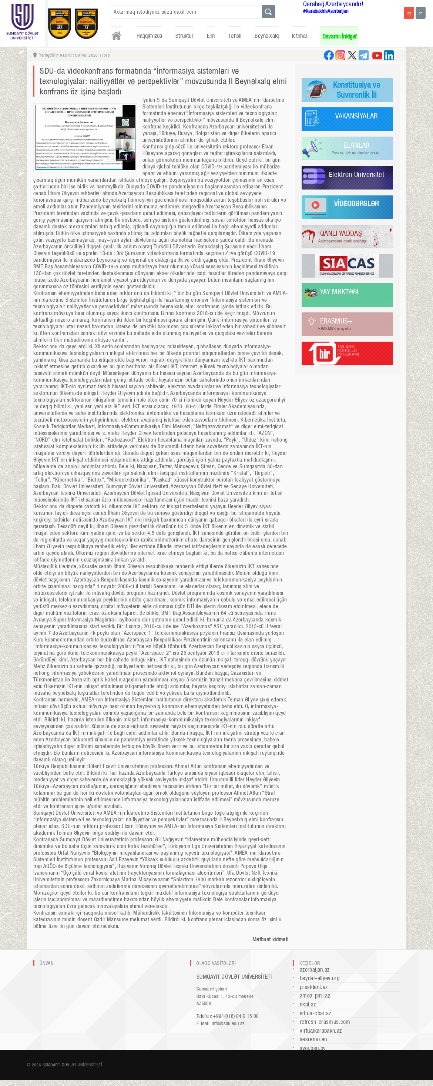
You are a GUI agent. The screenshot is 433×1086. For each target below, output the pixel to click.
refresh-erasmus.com (325, 1021)
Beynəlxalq (267, 35)
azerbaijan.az (315, 969)
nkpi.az (308, 1004)
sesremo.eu (313, 1039)
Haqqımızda (149, 35)
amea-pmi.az (315, 995)
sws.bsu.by (313, 1048)
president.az (314, 987)
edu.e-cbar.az (315, 1013)
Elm (211, 35)
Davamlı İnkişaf (339, 36)
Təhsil (234, 35)
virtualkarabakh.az (321, 1030)
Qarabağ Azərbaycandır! (333, 4)
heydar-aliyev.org (319, 978)
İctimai (299, 35)
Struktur (184, 35)
